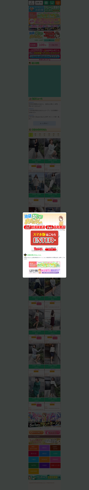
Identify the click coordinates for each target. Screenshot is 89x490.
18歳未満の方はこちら (34, 255)
